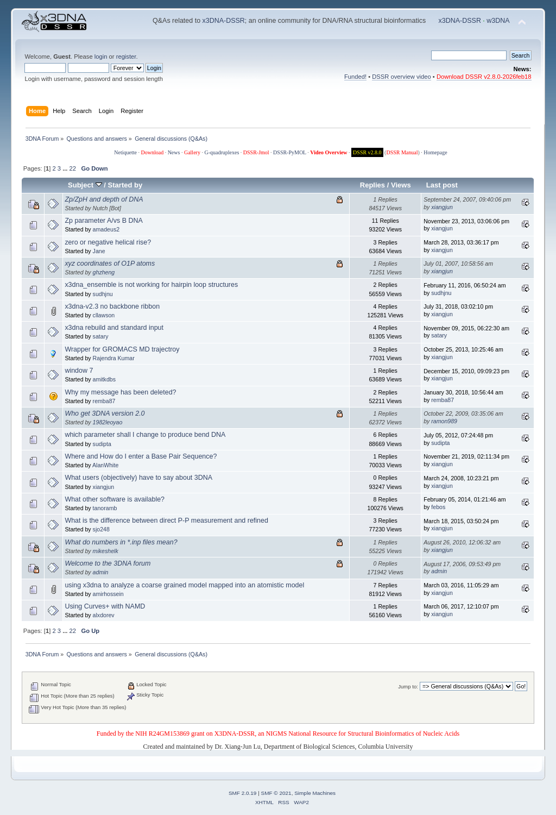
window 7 (79, 370)
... (65, 168)
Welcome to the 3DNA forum (107, 563)
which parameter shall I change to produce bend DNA (145, 434)
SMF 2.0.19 (243, 793)
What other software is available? (115, 499)
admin (101, 572)
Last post (442, 185)
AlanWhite (105, 465)
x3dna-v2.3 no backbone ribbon (112, 306)
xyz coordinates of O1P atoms (110, 263)
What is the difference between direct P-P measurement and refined (166, 520)
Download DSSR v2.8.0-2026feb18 (484, 76)
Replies (372, 185)
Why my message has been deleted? (120, 392)
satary (101, 336)
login (101, 56)
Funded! (355, 76)
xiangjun (441, 207)
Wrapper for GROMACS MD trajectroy (122, 349)
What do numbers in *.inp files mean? (121, 542)
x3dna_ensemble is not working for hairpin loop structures (151, 285)
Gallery (192, 152)
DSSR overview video (401, 76)
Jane (99, 251)
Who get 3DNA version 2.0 (104, 413)
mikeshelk (105, 551)
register (126, 56)
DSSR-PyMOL (289, 152)
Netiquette (125, 152)
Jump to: (408, 686)
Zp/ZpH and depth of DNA (104, 199)
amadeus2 (106, 229)
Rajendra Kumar (114, 358)
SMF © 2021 (276, 793)
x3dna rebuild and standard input (114, 327)
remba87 (104, 401)
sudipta (102, 444)
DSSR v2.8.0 (367, 152)
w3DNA (497, 20)
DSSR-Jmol (256, 152)
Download (152, 152)
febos (438, 507)
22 (73, 168)
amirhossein (108, 594)
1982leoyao (108, 422)
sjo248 (101, 529)
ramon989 (444, 421)
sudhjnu (103, 294)
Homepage (435, 152)
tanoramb (105, 508)
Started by (125, 185)
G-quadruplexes (221, 152)
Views (401, 185)
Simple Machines (315, 793)
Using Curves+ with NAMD (105, 606)
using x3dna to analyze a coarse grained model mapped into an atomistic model (184, 585)
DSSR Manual (402, 152)
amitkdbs (104, 379)
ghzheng (104, 272)
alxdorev (104, 615)
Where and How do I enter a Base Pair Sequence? (141, 456)
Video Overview (328, 152)
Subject (85, 185)
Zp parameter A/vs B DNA (103, 220)
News (174, 152)
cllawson (104, 315)
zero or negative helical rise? (108, 242)
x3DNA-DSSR (224, 20)
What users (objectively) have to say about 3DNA (138, 477)
